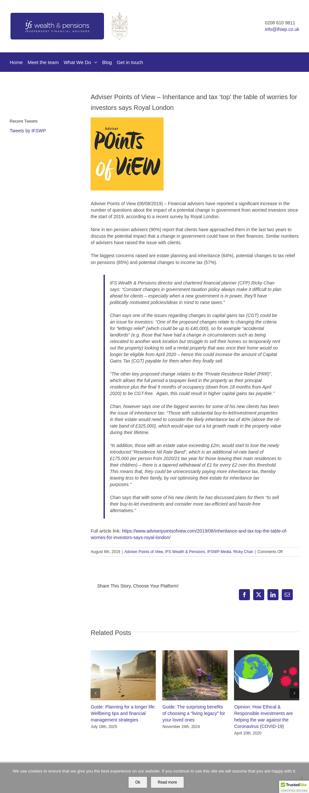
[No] (301, 778)
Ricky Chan (243, 551)
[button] (95, 693)
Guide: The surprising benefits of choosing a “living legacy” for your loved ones (193, 713)
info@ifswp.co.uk (282, 29)
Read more (167, 782)
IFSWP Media (219, 551)
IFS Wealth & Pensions (185, 551)
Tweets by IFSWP (28, 130)
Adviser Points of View (143, 551)
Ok (137, 782)
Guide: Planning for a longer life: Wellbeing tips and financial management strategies (123, 713)
